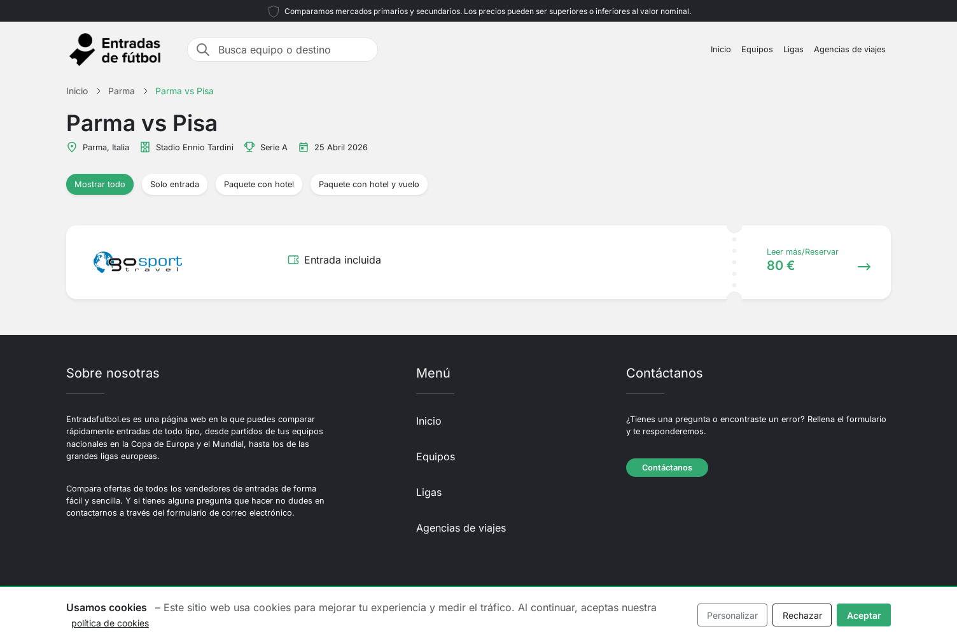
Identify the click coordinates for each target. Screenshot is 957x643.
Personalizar (732, 615)
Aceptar (864, 615)
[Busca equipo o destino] (294, 49)
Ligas (793, 49)
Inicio (721, 49)
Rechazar (802, 615)
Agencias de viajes (850, 49)
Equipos (757, 49)
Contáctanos (667, 467)
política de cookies (110, 623)
